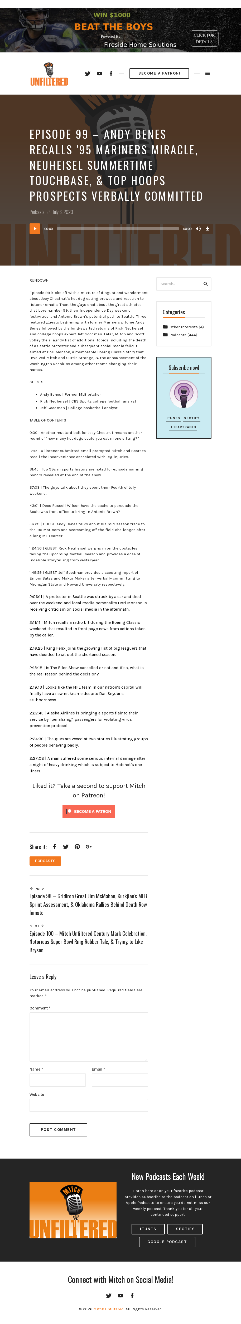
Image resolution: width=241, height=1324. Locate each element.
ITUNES (148, 1229)
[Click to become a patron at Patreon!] (88, 811)
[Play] (35, 228)
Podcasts (37, 211)
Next (37, 926)
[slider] (118, 228)
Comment (40, 1008)
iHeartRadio (183, 427)
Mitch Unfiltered (108, 1309)
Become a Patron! (159, 73)
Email (98, 1069)
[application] (120, 228)
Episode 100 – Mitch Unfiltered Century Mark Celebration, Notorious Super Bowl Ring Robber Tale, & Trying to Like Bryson (88, 941)
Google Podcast (167, 1241)
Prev (37, 888)
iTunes (173, 418)
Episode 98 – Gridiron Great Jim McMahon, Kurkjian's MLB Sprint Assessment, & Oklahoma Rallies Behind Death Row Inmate (88, 904)
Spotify (192, 418)
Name (36, 1069)
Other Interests (184, 327)
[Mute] (198, 228)
